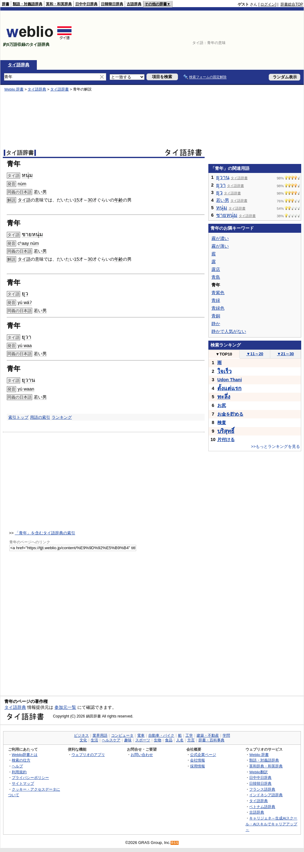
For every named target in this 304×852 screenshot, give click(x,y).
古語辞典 (134, 4)
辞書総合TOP (291, 4)
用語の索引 (40, 417)
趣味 (128, 740)
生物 (157, 740)
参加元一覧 (65, 707)
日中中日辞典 (86, 4)
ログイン (267, 4)
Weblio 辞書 (14, 89)
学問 (226, 735)
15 (76, 199)
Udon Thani (229, 379)
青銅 (215, 315)
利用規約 (19, 772)
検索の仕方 (21, 760)
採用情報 (197, 766)
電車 (141, 735)
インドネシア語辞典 (266, 795)
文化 (83, 740)
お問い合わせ (142, 755)
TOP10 (223, 354)
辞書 (5, 4)
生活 (94, 740)
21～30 (285, 353)
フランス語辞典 (262, 789)
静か (215, 323)
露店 (215, 269)
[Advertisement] (274, 35)
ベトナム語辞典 (262, 807)
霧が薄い (220, 246)
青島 (215, 277)
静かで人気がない (228, 331)
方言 (191, 740)
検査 (221, 422)
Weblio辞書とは (24, 755)
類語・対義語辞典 (27, 4)
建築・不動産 (208, 735)
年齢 (118, 199)
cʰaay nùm (28, 243)
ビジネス (81, 735)
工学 (189, 735)
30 (90, 199)
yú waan (26, 388)
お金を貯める (230, 414)
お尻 (221, 405)
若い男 (40, 191)
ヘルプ (17, 766)
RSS (175, 843)
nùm (22, 183)
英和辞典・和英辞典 (266, 766)
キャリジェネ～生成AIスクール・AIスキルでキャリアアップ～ (271, 824)
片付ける (226, 439)
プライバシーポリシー (30, 777)
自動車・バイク (161, 735)
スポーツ (142, 740)
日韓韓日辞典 (112, 4)
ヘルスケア (111, 740)
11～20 (254, 353)
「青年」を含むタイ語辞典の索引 (45, 533)
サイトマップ (23, 783)
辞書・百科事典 (211, 740)
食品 (168, 740)
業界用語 (100, 735)
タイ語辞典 (18, 64)
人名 (180, 740)
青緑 (215, 300)
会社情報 (197, 760)
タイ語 (24, 199)
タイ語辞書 (59, 89)
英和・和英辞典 (59, 4)
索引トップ (18, 417)
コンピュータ (122, 735)
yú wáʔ (25, 302)
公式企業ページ (203, 755)
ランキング (62, 417)
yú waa (25, 345)
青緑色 (217, 308)
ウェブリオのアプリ (88, 755)
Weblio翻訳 (258, 772)
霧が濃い (220, 238)
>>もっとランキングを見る (275, 446)
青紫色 (217, 292)
